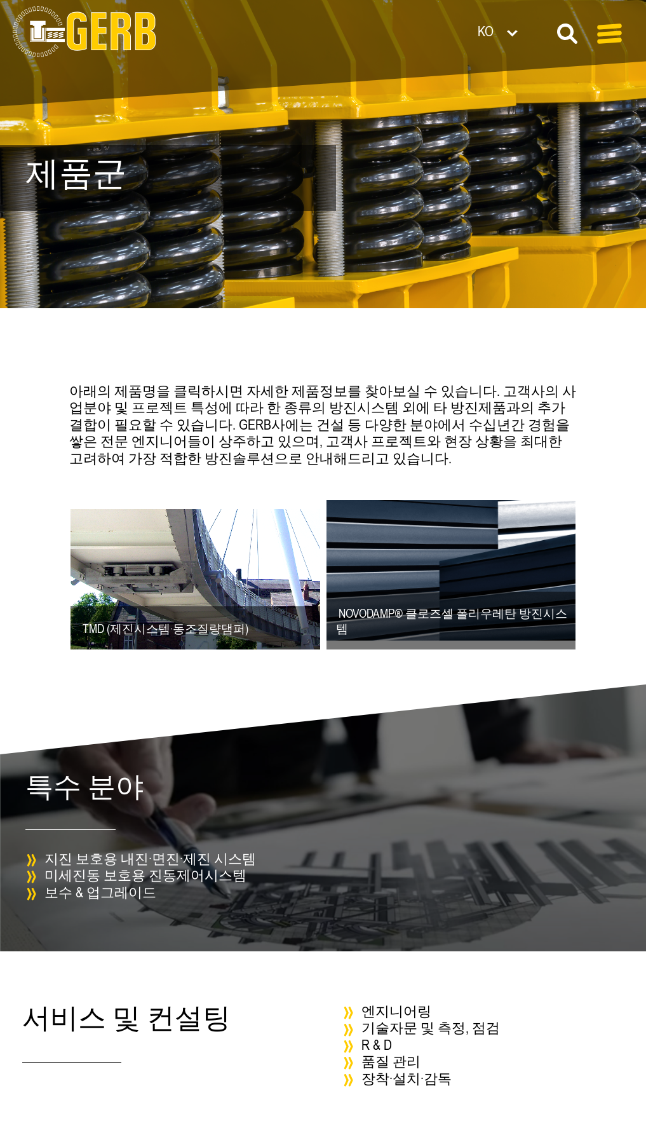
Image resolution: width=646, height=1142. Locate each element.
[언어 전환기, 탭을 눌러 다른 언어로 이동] (517, 31)
